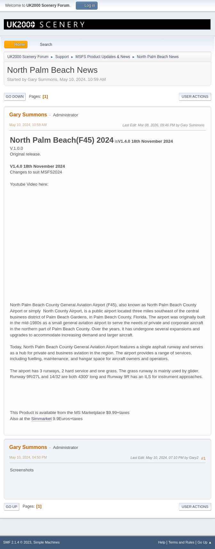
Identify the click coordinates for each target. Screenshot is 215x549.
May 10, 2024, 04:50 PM (28, 457)
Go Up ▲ (204, 542)
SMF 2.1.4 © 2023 (17, 542)
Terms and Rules (182, 542)
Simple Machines (46, 542)
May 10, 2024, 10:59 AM (28, 125)
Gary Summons (28, 114)
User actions (195, 96)
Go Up (11, 507)
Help (161, 542)
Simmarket (41, 418)
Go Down (15, 96)
